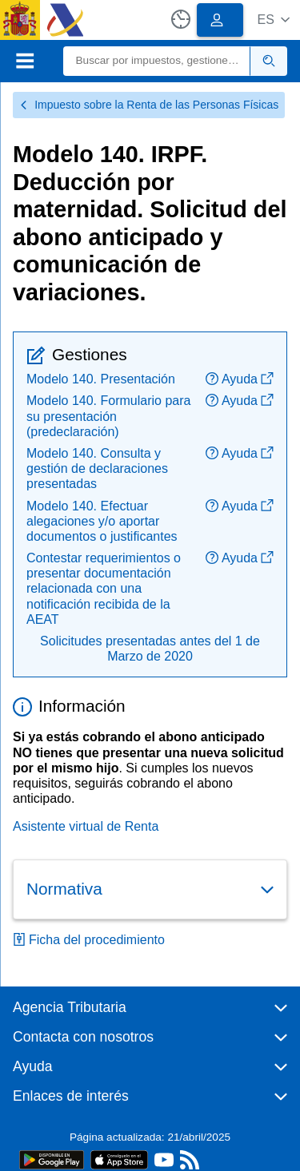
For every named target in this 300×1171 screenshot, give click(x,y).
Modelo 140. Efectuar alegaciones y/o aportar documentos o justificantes (102, 521)
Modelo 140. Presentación (100, 379)
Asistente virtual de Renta (85, 826)
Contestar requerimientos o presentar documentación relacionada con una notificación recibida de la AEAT (103, 588)
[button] (273, 20)
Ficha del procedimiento (89, 940)
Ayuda (240, 379)
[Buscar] (157, 61)
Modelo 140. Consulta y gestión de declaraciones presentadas (97, 468)
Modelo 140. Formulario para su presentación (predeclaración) (108, 416)
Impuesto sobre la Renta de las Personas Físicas (148, 104)
